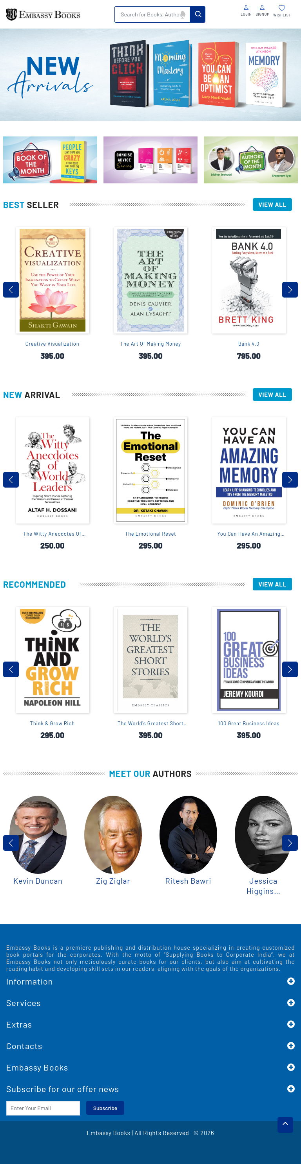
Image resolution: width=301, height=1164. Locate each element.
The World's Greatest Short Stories (151, 723)
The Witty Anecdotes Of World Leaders (52, 534)
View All (272, 204)
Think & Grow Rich (52, 723)
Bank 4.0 (249, 344)
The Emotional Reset (150, 534)
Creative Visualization (52, 344)
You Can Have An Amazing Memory (248, 534)
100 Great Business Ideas (249, 723)
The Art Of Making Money (150, 344)
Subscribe (105, 1108)
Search (197, 14)
